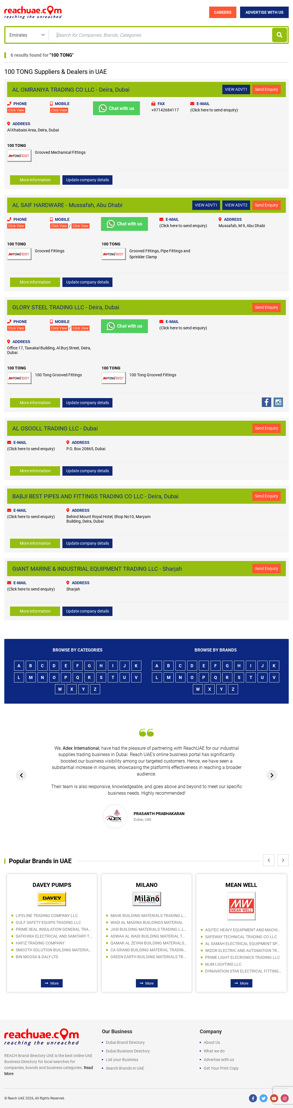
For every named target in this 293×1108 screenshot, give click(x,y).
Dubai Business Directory (128, 1051)
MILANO (147, 884)
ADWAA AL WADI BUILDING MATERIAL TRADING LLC (148, 936)
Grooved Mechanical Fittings (60, 152)
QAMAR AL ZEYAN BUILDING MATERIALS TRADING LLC (148, 943)
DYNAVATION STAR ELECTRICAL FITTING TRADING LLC (243, 971)
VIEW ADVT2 (236, 205)
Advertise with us (219, 1059)
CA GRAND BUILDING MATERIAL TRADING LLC (148, 950)
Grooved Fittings (49, 251)
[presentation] (21, 775)
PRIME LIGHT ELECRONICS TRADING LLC (242, 957)
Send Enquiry (266, 89)
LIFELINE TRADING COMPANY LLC (47, 915)
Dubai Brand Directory (125, 1042)
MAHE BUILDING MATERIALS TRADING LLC (148, 915)
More (52, 983)
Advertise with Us (265, 12)
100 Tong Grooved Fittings (58, 375)
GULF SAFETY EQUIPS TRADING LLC (48, 922)
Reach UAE (16, 1098)
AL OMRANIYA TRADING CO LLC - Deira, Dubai (71, 89)
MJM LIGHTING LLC (223, 964)
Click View (16, 110)
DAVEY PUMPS (52, 884)
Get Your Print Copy (221, 1068)
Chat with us (116, 108)
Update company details (87, 180)
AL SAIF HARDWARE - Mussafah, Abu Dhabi (67, 205)
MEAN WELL (241, 884)
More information (35, 180)
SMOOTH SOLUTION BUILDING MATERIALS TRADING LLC (54, 950)
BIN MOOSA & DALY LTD (37, 957)
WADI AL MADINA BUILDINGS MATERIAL (146, 922)
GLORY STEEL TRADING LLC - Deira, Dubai (65, 307)
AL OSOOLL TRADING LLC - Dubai (55, 428)
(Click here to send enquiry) (214, 110)
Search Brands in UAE (125, 1068)
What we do (214, 1051)
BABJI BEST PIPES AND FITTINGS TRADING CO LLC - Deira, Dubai (95, 496)
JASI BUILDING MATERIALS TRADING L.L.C (148, 929)
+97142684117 (165, 110)
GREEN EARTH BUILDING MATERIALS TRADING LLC (148, 957)
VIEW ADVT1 (236, 89)
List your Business (122, 1059)
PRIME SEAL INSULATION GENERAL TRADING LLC (54, 929)
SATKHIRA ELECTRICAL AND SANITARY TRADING (54, 936)
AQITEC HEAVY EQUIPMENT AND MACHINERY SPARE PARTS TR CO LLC (243, 930)
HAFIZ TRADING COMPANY (40, 943)
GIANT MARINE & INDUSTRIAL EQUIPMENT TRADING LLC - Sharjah (97, 568)
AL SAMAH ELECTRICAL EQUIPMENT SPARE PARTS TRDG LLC (243, 943)
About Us (212, 1042)
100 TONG (61, 55)
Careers (222, 12)
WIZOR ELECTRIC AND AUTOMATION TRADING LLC (243, 950)
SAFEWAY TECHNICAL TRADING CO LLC (241, 936)
